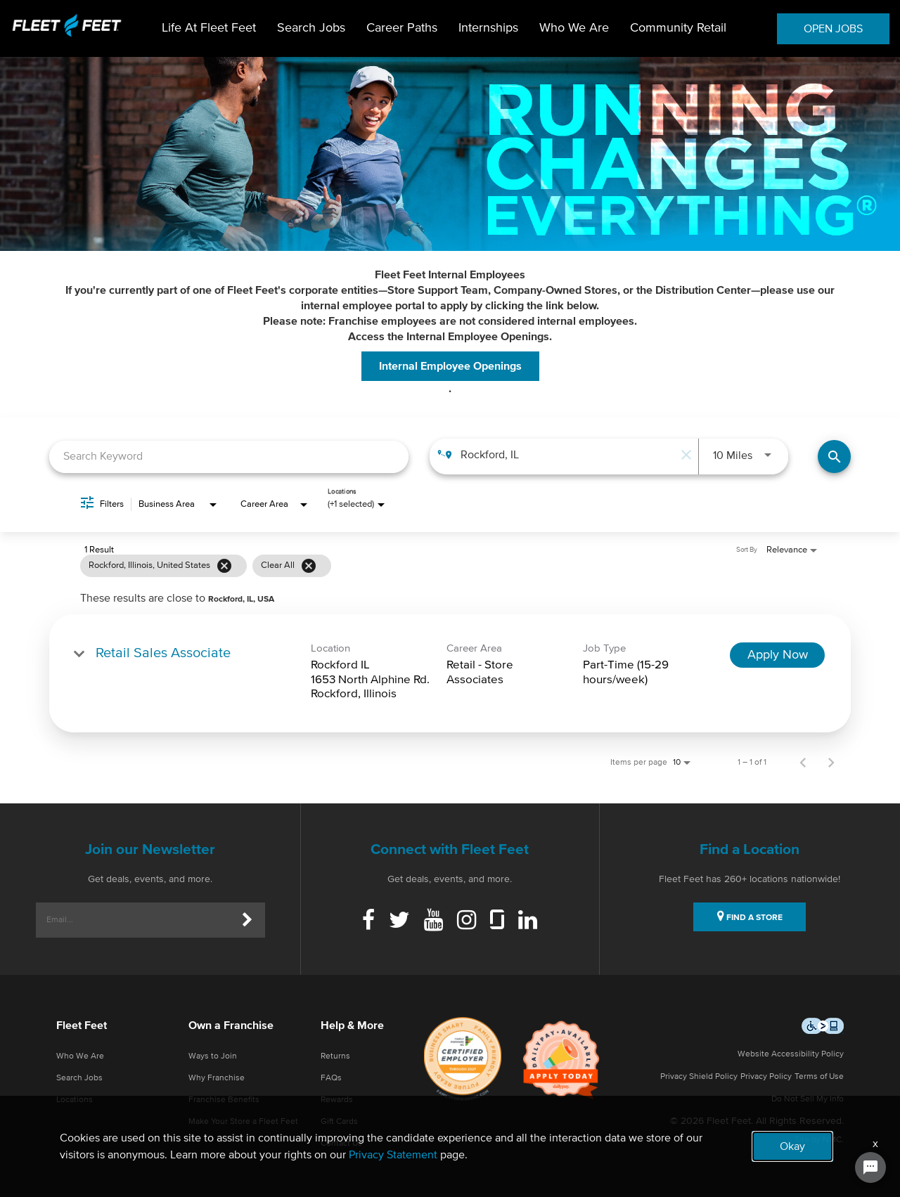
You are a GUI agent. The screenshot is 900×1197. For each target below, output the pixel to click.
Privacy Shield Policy (699, 1077)
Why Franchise (216, 1078)
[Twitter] (399, 921)
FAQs (331, 1078)
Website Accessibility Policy (791, 1054)
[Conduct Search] (834, 456)
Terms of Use (819, 1077)
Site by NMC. (819, 1140)
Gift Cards (339, 1122)
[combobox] (228, 456)
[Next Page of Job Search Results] (831, 763)
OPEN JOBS (833, 28)
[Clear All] (309, 566)
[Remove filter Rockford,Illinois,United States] (224, 566)
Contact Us (341, 1143)
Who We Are (574, 28)
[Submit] (247, 920)
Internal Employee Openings (450, 366)
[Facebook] (368, 921)
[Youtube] (433, 921)
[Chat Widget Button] (870, 1167)
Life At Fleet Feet (209, 28)
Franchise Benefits (223, 1100)
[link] (450, 673)
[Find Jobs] (834, 456)
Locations (74, 1100)
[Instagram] (466, 921)
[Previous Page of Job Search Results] (803, 763)
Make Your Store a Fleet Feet (243, 1122)
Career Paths (401, 28)
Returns (335, 1056)
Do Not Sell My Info (807, 1099)
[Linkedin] (527, 921)
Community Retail (678, 28)
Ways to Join (212, 1056)
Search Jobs (311, 28)
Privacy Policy (766, 1077)
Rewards (337, 1100)
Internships (488, 28)
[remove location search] (684, 454)
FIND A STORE (750, 916)
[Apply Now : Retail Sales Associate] (777, 655)
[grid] (423, 566)
